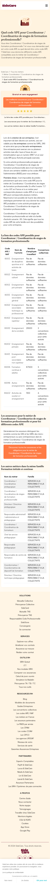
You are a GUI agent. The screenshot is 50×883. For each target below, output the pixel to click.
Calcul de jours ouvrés (25, 676)
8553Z (7, 328)
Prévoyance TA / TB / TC (25, 683)
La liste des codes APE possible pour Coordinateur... (25, 117)
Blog (25, 699)
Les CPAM (25, 727)
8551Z (7, 258)
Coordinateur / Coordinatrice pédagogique (10, 484)
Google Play (25, 830)
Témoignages (25, 809)
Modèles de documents (25, 702)
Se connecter (25, 629)
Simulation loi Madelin (25, 680)
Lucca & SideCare (25, 768)
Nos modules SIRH (25, 669)
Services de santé (25, 745)
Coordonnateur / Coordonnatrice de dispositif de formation (13, 568)
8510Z (7, 284)
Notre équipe (25, 805)
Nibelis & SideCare (25, 772)
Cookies (25, 823)
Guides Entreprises (25, 706)
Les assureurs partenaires (25, 720)
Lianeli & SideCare (24, 779)
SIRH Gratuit (25, 662)
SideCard (25, 608)
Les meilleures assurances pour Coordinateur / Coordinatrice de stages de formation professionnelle (25, 102)
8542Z (7, 318)
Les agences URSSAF (25, 738)
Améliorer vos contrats (24, 645)
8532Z (7, 305)
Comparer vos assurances (25, 672)
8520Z (7, 344)
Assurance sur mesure (25, 648)
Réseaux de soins (25, 742)
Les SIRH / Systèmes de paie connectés (24, 786)
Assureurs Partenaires (25, 782)
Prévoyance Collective (25, 604)
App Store (25, 827)
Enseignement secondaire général (18, 298)
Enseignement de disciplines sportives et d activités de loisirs (18, 264)
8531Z (7, 295)
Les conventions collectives (25, 710)
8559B (7, 383)
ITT (25, 665)
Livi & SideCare (25, 775)
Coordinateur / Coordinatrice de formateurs (11, 527)
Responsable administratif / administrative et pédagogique (15, 517)
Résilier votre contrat (25, 652)
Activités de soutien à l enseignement (18, 396)
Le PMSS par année (25, 724)
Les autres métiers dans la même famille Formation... (25, 126)
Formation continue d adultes (16, 370)
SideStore (25, 622)
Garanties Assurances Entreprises (25, 749)
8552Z (7, 274)
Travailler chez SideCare (25, 812)
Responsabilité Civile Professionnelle (25, 618)
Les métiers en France (25, 717)
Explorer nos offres (25, 641)
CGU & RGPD (25, 820)
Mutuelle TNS (25, 611)
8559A (7, 367)
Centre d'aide (25, 798)
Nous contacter (25, 802)
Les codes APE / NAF (25, 713)
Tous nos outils (25, 687)
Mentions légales (25, 816)
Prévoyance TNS (25, 615)
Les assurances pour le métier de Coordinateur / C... (25, 122)
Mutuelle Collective (25, 601)
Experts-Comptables (25, 761)
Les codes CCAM (25, 731)
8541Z (7, 354)
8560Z (7, 393)
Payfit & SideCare (25, 765)
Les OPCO (25, 735)
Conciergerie (25, 626)
